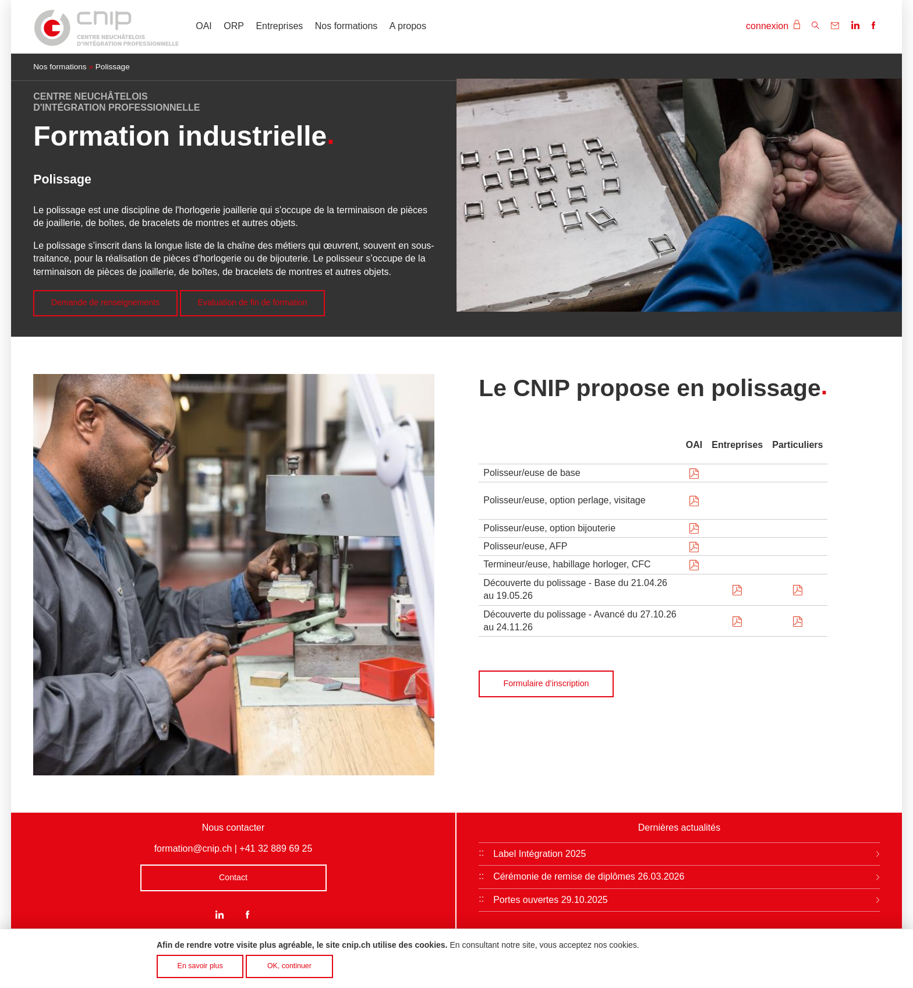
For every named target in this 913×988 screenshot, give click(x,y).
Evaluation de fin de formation (252, 302)
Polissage (112, 66)
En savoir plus (200, 970)
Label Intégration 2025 (539, 854)
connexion (772, 25)
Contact (233, 877)
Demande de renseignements (105, 302)
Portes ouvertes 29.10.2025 (550, 900)
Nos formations (346, 26)
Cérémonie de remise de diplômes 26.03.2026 (588, 876)
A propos (408, 26)
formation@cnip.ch (193, 848)
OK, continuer (289, 970)
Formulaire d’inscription (546, 683)
